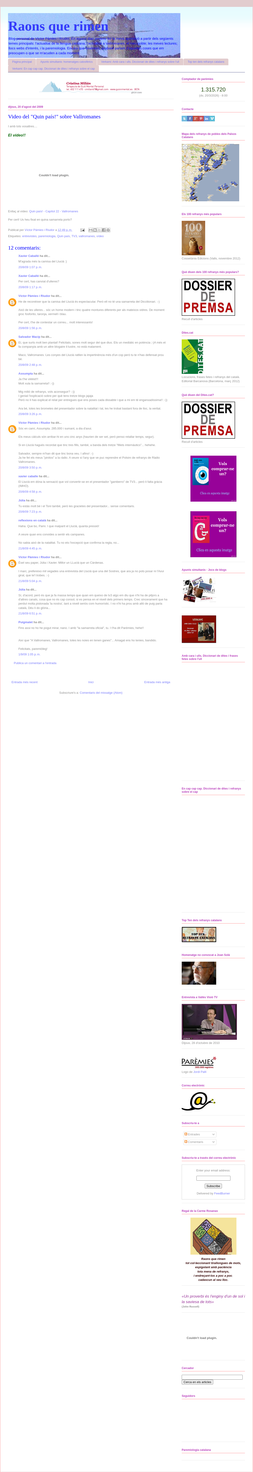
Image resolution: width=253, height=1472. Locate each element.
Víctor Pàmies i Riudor (34, 296)
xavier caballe (28, 476)
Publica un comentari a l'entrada (35, 663)
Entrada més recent (24, 682)
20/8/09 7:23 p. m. (30, 511)
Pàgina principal (22, 61)
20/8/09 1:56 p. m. (30, 328)
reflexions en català (32, 520)
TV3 (74, 236)
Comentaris (193, 1142)
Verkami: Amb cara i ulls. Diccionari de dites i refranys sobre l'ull (140, 61)
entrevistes (29, 236)
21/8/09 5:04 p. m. (30, 581)
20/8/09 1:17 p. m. (30, 287)
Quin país (63, 236)
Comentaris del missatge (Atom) (101, 692)
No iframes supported (207, 721)
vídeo (100, 236)
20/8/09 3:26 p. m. (30, 414)
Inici (91, 682)
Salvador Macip (29, 336)
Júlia (21, 500)
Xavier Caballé (28, 256)
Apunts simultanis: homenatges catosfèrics (66, 61)
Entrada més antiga (157, 682)
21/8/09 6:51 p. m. (30, 613)
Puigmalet (25, 622)
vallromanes (87, 236)
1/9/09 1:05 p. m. (29, 654)
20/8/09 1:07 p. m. (30, 267)
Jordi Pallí (200, 1072)
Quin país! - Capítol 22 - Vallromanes (53, 211)
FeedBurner (222, 1193)
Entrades (192, 1134)
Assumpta (25, 373)
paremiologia (46, 236)
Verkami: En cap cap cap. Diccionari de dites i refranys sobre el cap (53, 68)
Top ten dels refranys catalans (206, 61)
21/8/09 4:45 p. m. (30, 548)
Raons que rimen (58, 26)
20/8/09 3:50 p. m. (30, 467)
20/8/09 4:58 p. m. (30, 491)
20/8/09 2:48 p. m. (30, 365)
